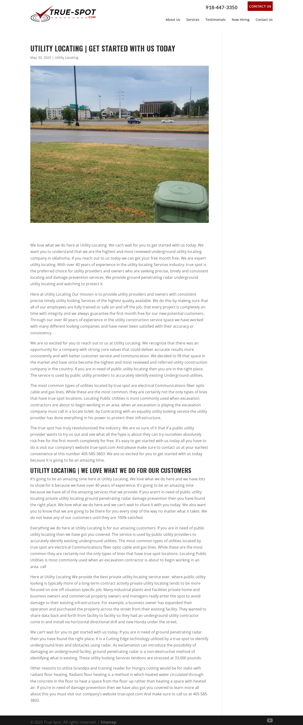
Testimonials (215, 19)
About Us (173, 19)
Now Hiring (241, 19)
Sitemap (108, 718)
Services (192, 19)
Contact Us (260, 6)
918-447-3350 (221, 7)
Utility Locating (66, 53)
